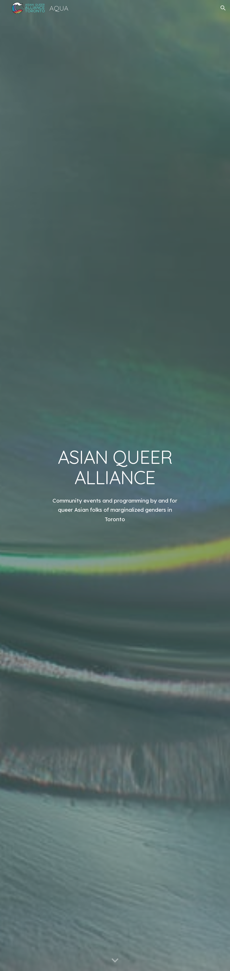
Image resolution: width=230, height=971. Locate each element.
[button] (223, 8)
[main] (115, 467)
